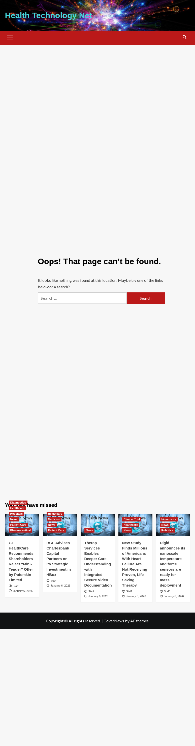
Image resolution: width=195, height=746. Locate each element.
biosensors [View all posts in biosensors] (168, 519)
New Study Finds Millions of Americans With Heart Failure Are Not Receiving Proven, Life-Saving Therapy (134, 564)
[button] (10, 37)
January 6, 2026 (23, 590)
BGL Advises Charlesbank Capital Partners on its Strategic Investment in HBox (59, 559)
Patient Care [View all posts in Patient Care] (18, 524)
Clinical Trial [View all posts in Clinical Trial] (132, 519)
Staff (15, 586)
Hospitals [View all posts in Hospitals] (16, 513)
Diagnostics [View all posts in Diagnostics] (18, 502)
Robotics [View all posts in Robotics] (167, 530)
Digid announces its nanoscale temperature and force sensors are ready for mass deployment (172, 564)
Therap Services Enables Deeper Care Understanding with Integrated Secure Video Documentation (98, 564)
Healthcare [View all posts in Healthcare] (17, 508)
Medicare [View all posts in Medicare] (54, 519)
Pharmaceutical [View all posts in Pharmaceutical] (20, 530)
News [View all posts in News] (14, 519)
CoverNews (114, 620)
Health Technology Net (48, 15)
